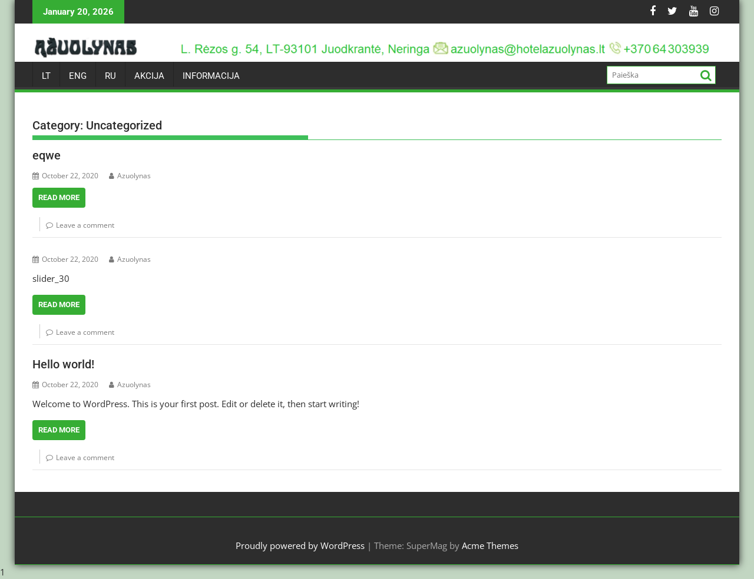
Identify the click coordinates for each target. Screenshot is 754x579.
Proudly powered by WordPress (300, 545)
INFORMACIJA (211, 76)
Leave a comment (85, 225)
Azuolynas (130, 176)
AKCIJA (149, 76)
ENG (78, 76)
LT (46, 76)
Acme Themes (490, 545)
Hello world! (63, 364)
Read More (59, 197)
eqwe (46, 155)
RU (110, 76)
